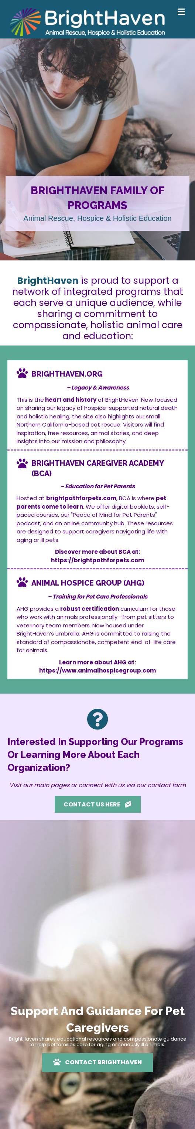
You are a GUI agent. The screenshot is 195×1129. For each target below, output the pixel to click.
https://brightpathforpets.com (97, 560)
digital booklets (133, 506)
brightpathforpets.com (81, 498)
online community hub (94, 523)
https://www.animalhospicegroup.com (97, 670)
